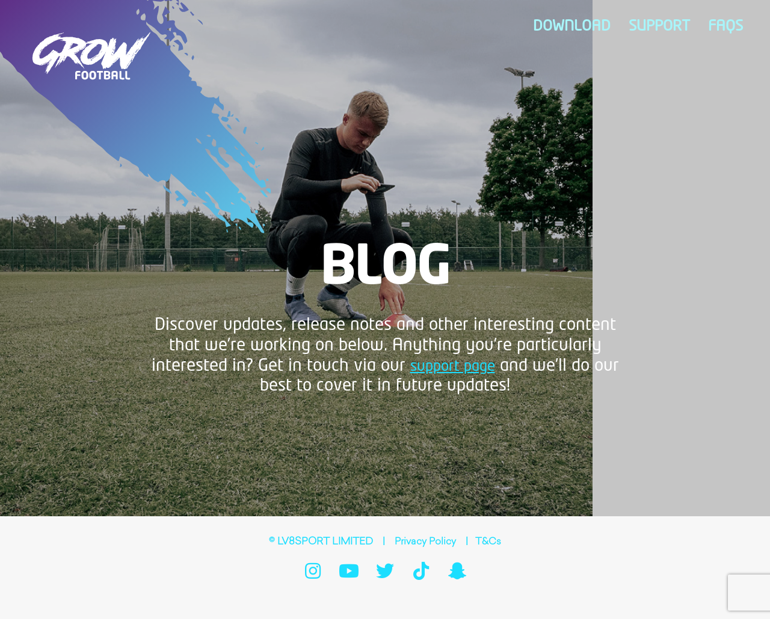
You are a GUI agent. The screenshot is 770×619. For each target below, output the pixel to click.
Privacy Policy (425, 542)
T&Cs (489, 542)
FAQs (731, 26)
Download (612, 26)
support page (452, 366)
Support (679, 26)
